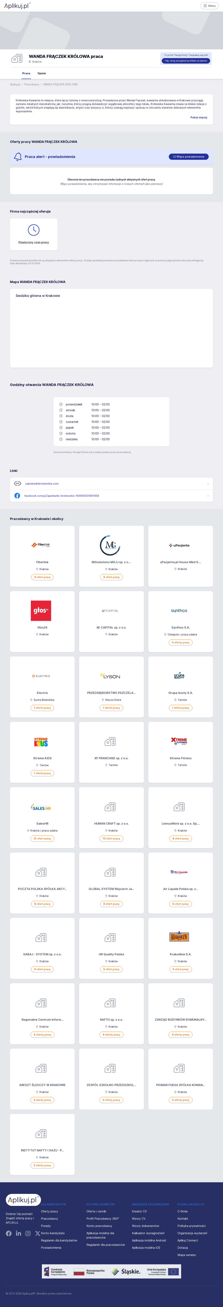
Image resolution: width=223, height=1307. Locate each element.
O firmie (182, 1211)
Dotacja (182, 1247)
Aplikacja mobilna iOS (146, 1247)
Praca (26, 73)
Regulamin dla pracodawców (105, 1245)
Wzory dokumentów (145, 1226)
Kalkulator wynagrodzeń (148, 1233)
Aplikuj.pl (15, 84)
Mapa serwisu (186, 1255)
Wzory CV (139, 1218)
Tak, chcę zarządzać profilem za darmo (186, 60)
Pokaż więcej (199, 117)
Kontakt (182, 1218)
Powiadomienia (51, 1247)
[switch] (189, 157)
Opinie (42, 73)
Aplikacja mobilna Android (149, 1240)
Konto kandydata (53, 1233)
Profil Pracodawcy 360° (102, 1218)
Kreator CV (139, 1211)
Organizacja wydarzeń (192, 1233)
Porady (46, 1226)
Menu (210, 6)
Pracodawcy (31, 84)
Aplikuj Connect (187, 1240)
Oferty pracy (49, 1211)
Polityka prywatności (191, 1226)
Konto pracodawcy (99, 1226)
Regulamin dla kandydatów (59, 1240)
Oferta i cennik (96, 1211)
